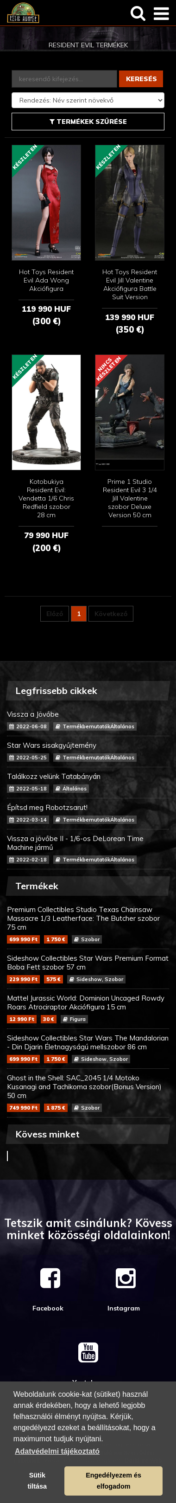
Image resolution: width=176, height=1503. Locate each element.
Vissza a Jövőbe (88, 720)
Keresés (141, 79)
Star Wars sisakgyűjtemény (88, 751)
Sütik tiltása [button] (37, 1480)
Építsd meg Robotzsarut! (88, 813)
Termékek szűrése (88, 121)
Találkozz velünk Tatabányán (88, 782)
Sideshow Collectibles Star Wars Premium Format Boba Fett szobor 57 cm (88, 968)
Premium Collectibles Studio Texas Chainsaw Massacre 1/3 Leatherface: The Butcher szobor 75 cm (88, 924)
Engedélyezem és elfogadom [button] (113, 1480)
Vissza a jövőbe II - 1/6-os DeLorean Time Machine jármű (88, 849)
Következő (110, 614)
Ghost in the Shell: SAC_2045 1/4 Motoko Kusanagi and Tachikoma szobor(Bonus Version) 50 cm (88, 1092)
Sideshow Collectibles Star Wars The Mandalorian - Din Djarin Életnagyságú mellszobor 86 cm (88, 1048)
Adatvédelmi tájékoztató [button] (57, 1451)
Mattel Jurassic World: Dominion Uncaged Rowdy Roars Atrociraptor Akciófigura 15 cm (88, 1008)
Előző (54, 614)
